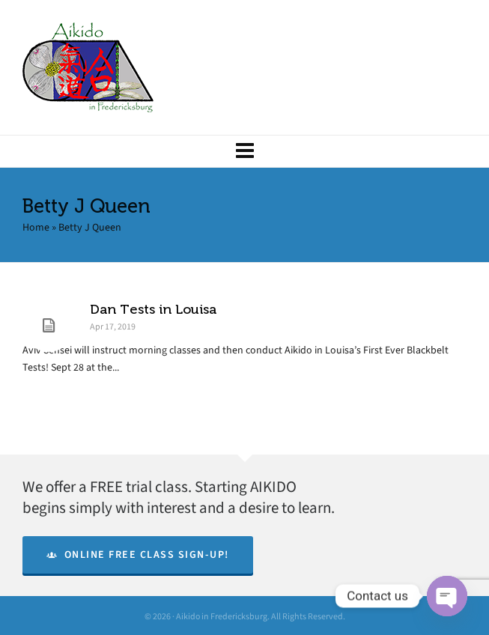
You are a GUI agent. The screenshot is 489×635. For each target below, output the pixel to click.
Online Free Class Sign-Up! (137, 554)
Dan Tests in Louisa (153, 309)
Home (35, 227)
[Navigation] (244, 151)
